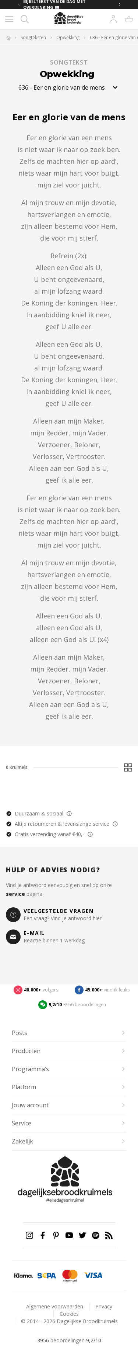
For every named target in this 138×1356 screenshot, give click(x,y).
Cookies (69, 1313)
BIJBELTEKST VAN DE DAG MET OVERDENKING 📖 (54, 4)
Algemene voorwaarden (54, 1306)
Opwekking (67, 37)
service (15, 893)
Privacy (103, 1306)
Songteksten (33, 37)
